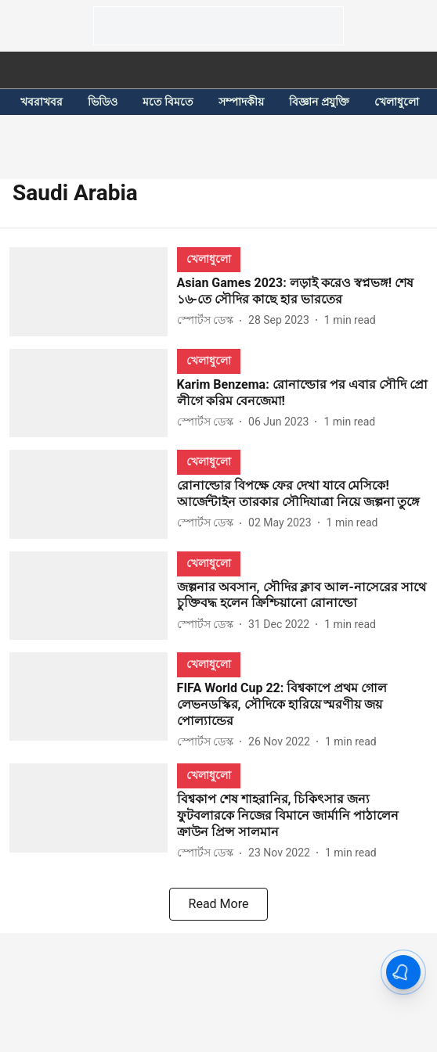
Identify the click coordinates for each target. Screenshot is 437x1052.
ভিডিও (102, 101)
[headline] (302, 291)
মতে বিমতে (168, 101)
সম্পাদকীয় (241, 101)
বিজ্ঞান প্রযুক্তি (319, 101)
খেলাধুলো (396, 101)
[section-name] (208, 258)
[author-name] (208, 320)
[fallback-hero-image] (93, 291)
